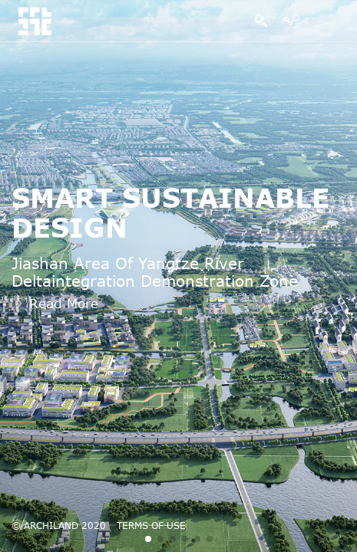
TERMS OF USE (151, 525)
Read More (63, 302)
